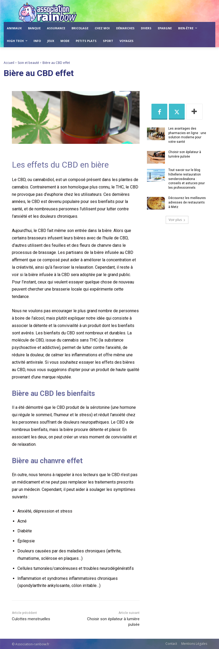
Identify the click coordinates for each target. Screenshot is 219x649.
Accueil (9, 62)
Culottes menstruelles (31, 619)
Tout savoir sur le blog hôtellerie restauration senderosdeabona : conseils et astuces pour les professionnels (186, 179)
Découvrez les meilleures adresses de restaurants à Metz (187, 202)
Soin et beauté (28, 62)
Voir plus (177, 219)
